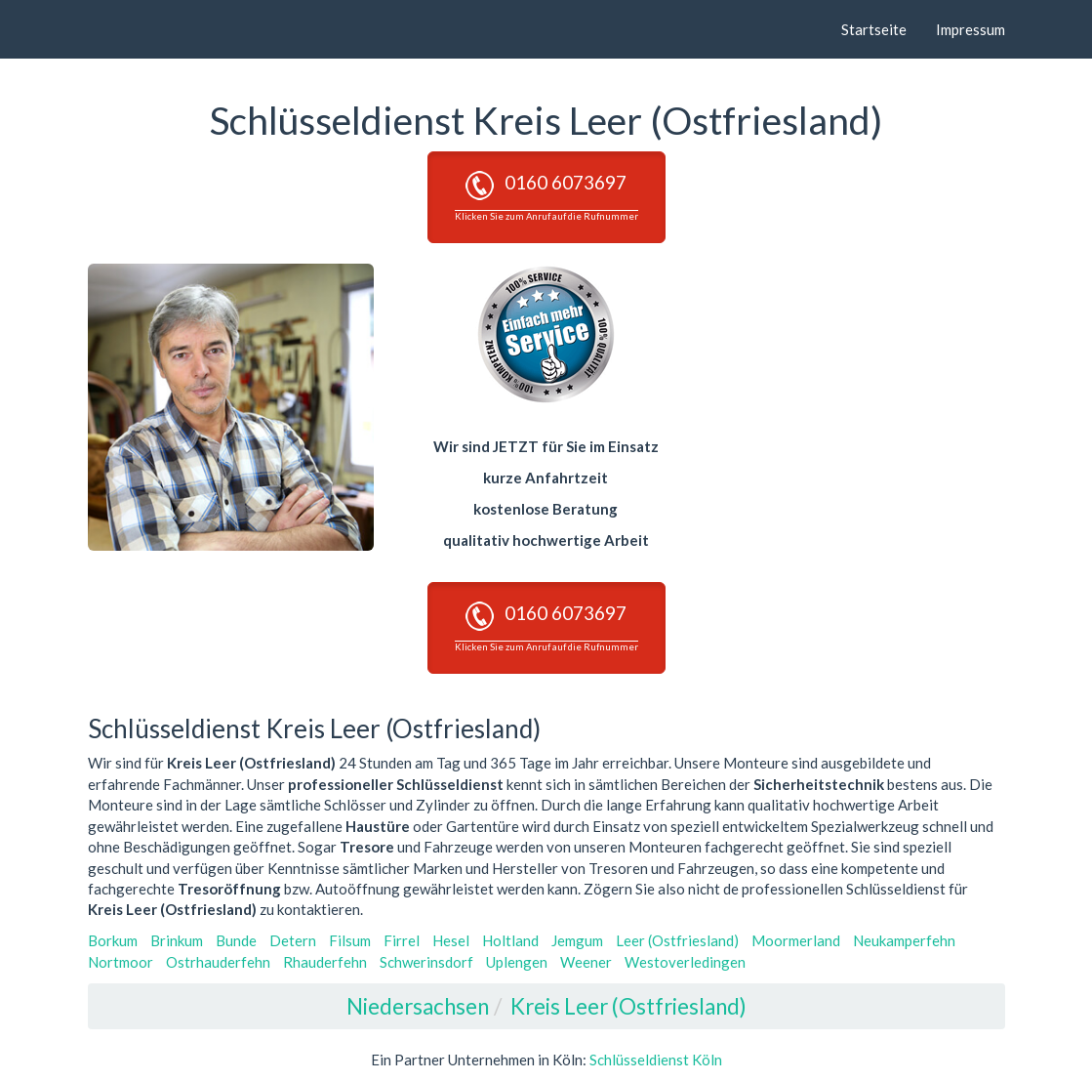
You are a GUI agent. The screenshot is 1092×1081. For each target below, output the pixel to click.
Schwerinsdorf (426, 962)
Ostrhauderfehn (218, 962)
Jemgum (577, 940)
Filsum (350, 940)
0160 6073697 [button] (546, 196)
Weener (586, 962)
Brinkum (176, 940)
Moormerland (795, 940)
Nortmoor (120, 962)
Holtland (510, 940)
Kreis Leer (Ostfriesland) (628, 1006)
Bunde (236, 940)
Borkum (113, 940)
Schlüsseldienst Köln (655, 1059)
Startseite (874, 29)
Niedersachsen (417, 1006)
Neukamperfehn (904, 940)
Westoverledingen (685, 962)
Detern (292, 940)
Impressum (970, 29)
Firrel (402, 940)
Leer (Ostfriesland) (677, 940)
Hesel (450, 940)
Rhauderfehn (325, 962)
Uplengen (516, 962)
